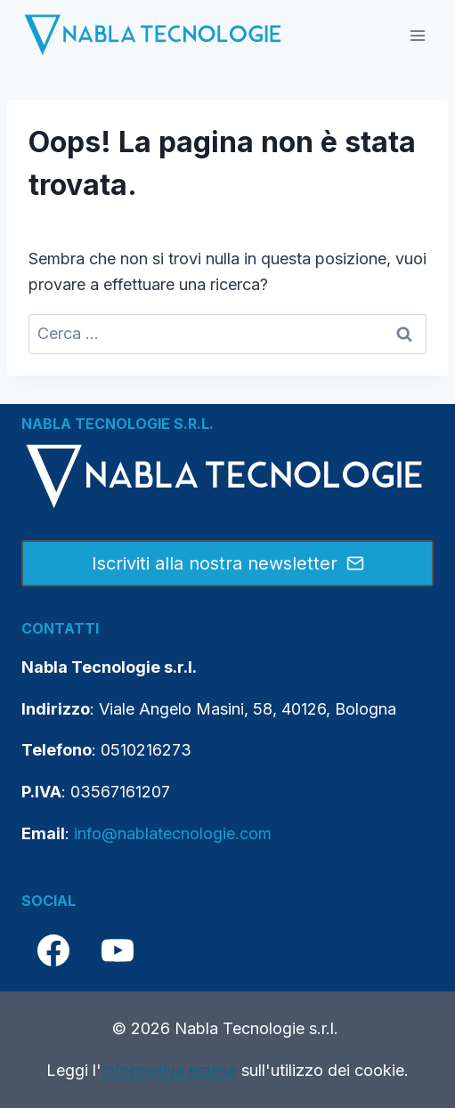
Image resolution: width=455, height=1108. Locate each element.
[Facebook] (53, 950)
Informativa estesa (169, 1070)
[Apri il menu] (417, 35)
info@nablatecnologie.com (173, 833)
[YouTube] (117, 950)
